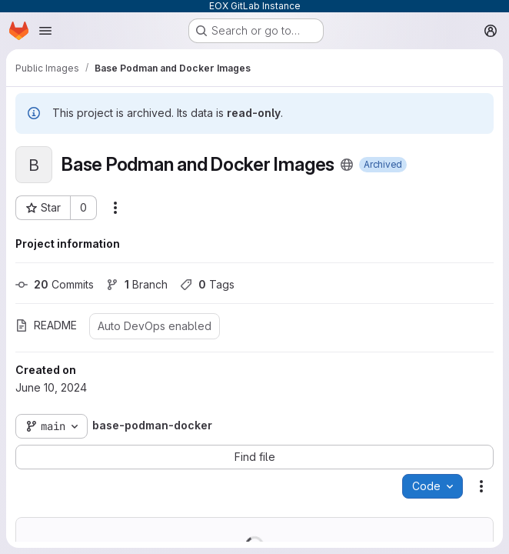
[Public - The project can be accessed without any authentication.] (347, 165)
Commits (54, 284)
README (46, 325)
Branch (137, 284)
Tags (207, 284)
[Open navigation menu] (45, 30)
